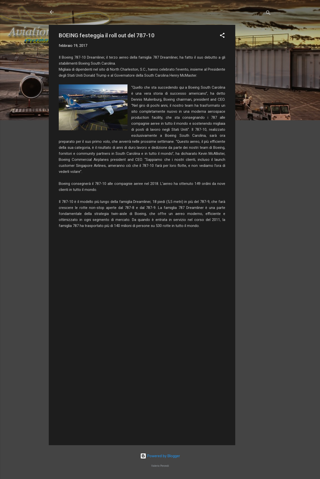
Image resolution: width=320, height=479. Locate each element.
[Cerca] (268, 13)
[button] (222, 36)
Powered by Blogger (160, 456)
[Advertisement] (255, 100)
